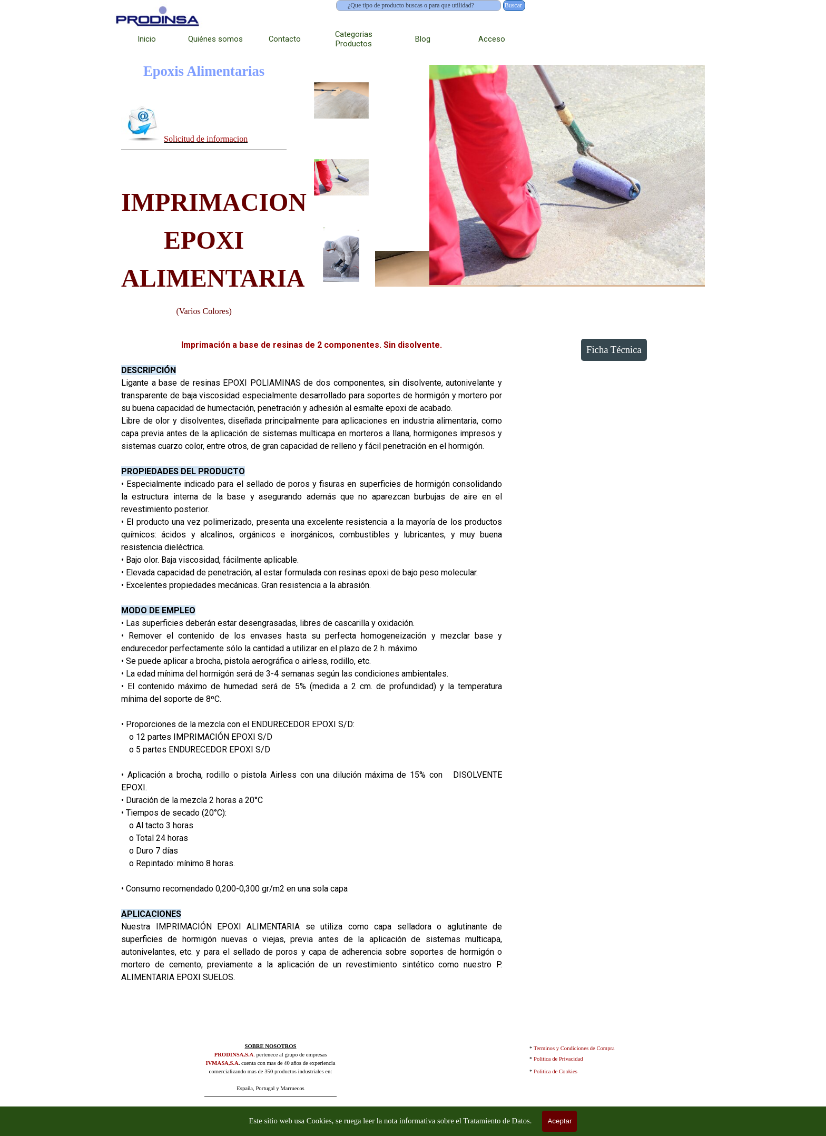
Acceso (491, 39)
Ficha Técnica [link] (614, 349)
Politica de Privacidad (558, 1059)
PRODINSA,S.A (234, 1054)
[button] (142, 123)
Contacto (285, 39)
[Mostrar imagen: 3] (341, 254)
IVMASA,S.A (222, 1063)
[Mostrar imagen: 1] (341, 100)
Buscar (513, 5)
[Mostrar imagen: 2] (341, 177)
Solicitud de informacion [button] (206, 138)
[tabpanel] (204, 125)
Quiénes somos (215, 39)
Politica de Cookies (555, 1071)
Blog (422, 39)
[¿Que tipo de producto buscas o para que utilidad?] (418, 5)
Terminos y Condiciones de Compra (574, 1048)
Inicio (146, 39)
